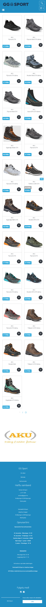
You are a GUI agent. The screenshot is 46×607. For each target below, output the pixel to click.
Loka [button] (32, 601)
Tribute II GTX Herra (34, 328)
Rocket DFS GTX (34, 220)
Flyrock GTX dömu (12, 75)
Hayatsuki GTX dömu (12, 400)
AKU (12, 37)
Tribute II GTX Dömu (34, 364)
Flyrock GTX (12, 39)
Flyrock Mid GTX (12, 111)
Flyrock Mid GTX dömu (34, 39)
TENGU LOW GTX (33, 184)
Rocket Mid (12, 364)
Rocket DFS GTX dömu (34, 292)
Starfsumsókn (23, 481)
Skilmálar (23, 477)
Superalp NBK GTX (12, 220)
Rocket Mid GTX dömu (34, 75)
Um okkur (23, 473)
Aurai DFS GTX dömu (33, 111)
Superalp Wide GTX (12, 147)
